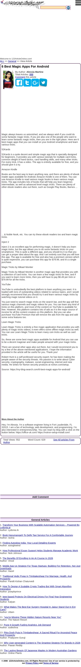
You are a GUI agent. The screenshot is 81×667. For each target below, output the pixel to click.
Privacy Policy (32, 663)
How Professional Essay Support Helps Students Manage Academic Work (40, 550)
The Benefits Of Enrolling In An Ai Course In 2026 (28, 558)
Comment (20, 77)
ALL (2, 61)
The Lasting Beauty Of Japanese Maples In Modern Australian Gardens (40, 650)
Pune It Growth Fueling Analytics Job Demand (27, 625)
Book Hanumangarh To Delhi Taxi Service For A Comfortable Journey (38, 535)
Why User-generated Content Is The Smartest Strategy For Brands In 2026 (42, 643)
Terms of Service (50, 663)
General (12, 61)
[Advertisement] (40, 34)
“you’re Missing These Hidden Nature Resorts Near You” (32, 617)
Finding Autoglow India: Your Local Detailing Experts (29, 543)
